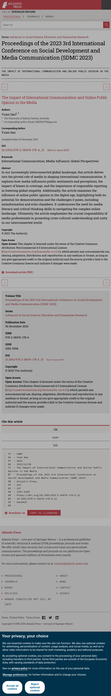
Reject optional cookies (35, 687)
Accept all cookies (12, 687)
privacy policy (20, 668)
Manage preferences (15, 674)
